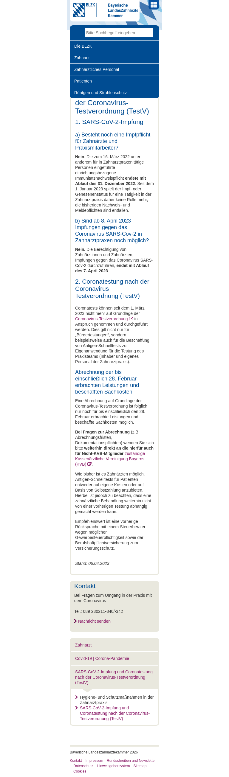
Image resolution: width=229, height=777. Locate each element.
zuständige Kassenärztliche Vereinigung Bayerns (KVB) (110, 459)
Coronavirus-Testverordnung (101, 318)
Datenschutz (83, 766)
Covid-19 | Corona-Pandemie (102, 658)
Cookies (79, 771)
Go (148, 32)
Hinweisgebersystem (113, 766)
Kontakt (76, 761)
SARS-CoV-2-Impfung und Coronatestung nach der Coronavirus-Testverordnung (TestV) (114, 677)
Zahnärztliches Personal (96, 69)
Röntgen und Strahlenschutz (100, 92)
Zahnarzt (82, 57)
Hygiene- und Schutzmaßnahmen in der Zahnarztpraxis (114, 700)
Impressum (94, 761)
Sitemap (139, 766)
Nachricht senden (94, 621)
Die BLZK (83, 46)
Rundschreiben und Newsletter (131, 761)
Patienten (83, 81)
